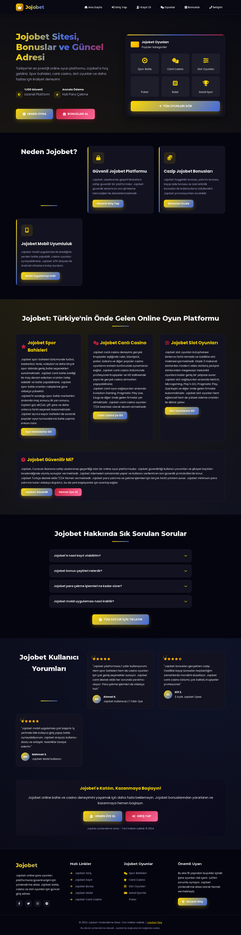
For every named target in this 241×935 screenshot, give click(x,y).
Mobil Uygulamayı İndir (40, 276)
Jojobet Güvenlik (36, 492)
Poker (133, 899)
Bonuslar (192, 7)
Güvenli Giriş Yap (108, 203)
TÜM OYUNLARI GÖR (175, 106)
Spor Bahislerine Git (38, 432)
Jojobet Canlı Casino (86, 899)
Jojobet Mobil (81, 893)
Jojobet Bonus (82, 886)
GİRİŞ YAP (141, 816)
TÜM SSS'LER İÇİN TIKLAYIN (120, 619)
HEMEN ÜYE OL (102, 816)
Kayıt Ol (144, 7)
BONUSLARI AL (75, 114)
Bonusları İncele (178, 203)
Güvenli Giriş (192, 901)
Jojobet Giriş (80, 873)
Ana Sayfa (93, 7)
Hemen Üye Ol (68, 492)
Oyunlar (167, 7)
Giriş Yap (119, 7)
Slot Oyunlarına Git (182, 411)
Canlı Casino (134, 880)
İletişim (215, 7)
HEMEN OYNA (34, 114)
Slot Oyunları (135, 886)
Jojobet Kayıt (81, 880)
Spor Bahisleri (135, 873)
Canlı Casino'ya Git (110, 415)
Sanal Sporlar (135, 893)
